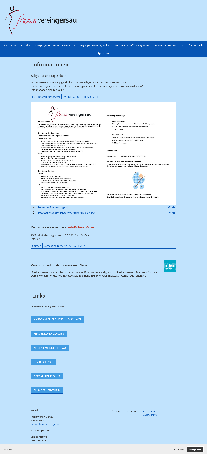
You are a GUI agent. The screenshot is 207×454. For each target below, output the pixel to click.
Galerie (158, 45)
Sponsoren (104, 53)
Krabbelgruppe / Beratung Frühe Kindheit (96, 45)
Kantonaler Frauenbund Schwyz (57, 319)
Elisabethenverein (47, 390)
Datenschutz (149, 414)
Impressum (148, 411)
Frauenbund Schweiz (49, 333)
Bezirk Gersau (44, 362)
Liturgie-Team (143, 45)
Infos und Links (195, 45)
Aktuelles (26, 45)
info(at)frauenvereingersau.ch (47, 424)
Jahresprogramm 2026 (46, 45)
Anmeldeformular (174, 45)
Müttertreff (127, 45)
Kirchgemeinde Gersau (50, 347)
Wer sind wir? (11, 45)
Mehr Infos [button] (8, 449)
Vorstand (66, 45)
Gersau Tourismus (47, 376)
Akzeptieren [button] (195, 449)
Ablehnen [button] (179, 449)
